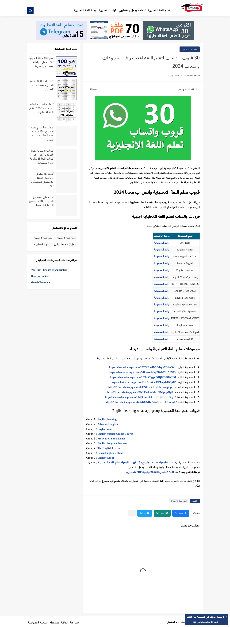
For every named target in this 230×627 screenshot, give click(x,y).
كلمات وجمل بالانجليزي (132, 10)
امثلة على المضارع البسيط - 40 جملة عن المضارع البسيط (41, 201)
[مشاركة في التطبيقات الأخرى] (132, 513)
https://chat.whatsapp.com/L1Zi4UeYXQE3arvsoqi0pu (140, 387)
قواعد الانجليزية (107, 10)
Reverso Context (40, 276)
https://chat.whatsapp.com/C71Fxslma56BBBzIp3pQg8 (140, 392)
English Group (106, 458)
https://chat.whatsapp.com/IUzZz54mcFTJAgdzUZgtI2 (143, 382)
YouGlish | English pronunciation (49, 270)
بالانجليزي (172, 622)
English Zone (105, 429)
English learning (106, 419)
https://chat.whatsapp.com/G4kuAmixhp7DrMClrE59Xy (142, 372)
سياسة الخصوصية (37, 622)
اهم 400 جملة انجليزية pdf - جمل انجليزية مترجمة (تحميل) (41, 62)
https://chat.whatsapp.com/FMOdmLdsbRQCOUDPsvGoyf (139, 397)
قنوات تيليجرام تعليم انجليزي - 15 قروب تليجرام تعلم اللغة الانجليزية (137, 462)
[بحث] (30, 10)
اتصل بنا (74, 622)
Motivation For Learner (111, 439)
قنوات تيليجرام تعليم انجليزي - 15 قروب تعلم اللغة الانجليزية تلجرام (42, 133)
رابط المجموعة (161, 243)
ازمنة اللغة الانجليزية (85, 10)
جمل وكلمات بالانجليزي (65, 244)
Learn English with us (110, 453)
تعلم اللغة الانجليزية (159, 10)
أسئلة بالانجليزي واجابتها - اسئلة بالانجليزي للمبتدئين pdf (42, 180)
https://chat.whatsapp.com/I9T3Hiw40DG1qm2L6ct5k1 (142, 367)
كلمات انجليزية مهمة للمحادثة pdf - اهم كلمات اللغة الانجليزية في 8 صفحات (42, 157)
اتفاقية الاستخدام (59, 622)
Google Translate (40, 282)
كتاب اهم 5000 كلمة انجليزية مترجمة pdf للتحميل (42, 85)
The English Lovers (108, 448)
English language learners (112, 443)
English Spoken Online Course (115, 434)
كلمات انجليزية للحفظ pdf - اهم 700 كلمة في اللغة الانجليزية (40, 108)
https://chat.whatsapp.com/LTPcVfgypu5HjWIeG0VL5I (143, 377)
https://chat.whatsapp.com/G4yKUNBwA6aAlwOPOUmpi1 (140, 402)
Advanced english (107, 424)
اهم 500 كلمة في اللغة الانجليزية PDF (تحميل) (152, 472)
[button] (180, 513)
